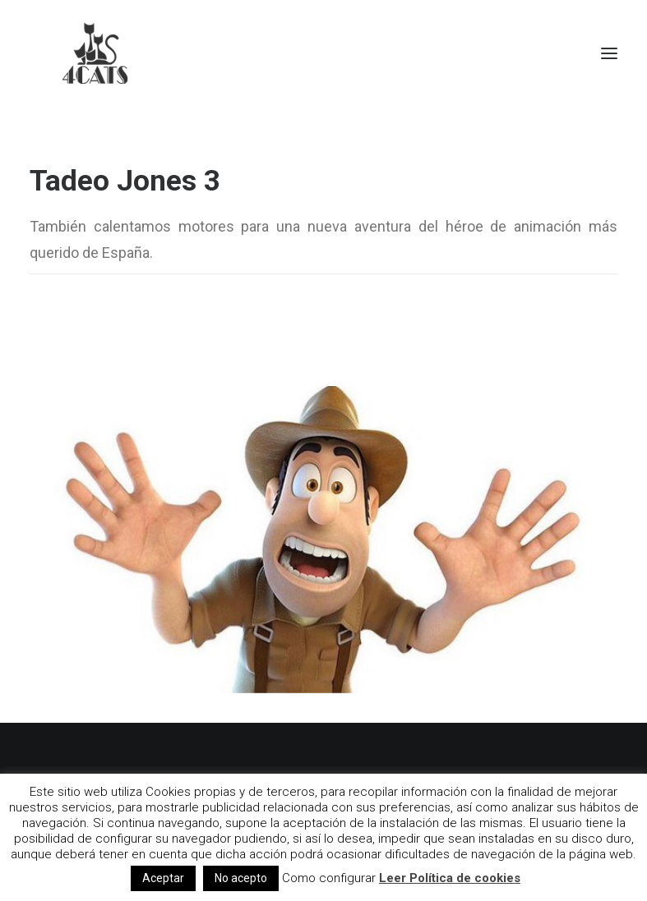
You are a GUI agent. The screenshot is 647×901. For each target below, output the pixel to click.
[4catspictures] (95, 53)
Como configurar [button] (329, 878)
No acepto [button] (241, 878)
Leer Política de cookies (449, 878)
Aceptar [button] (163, 878)
